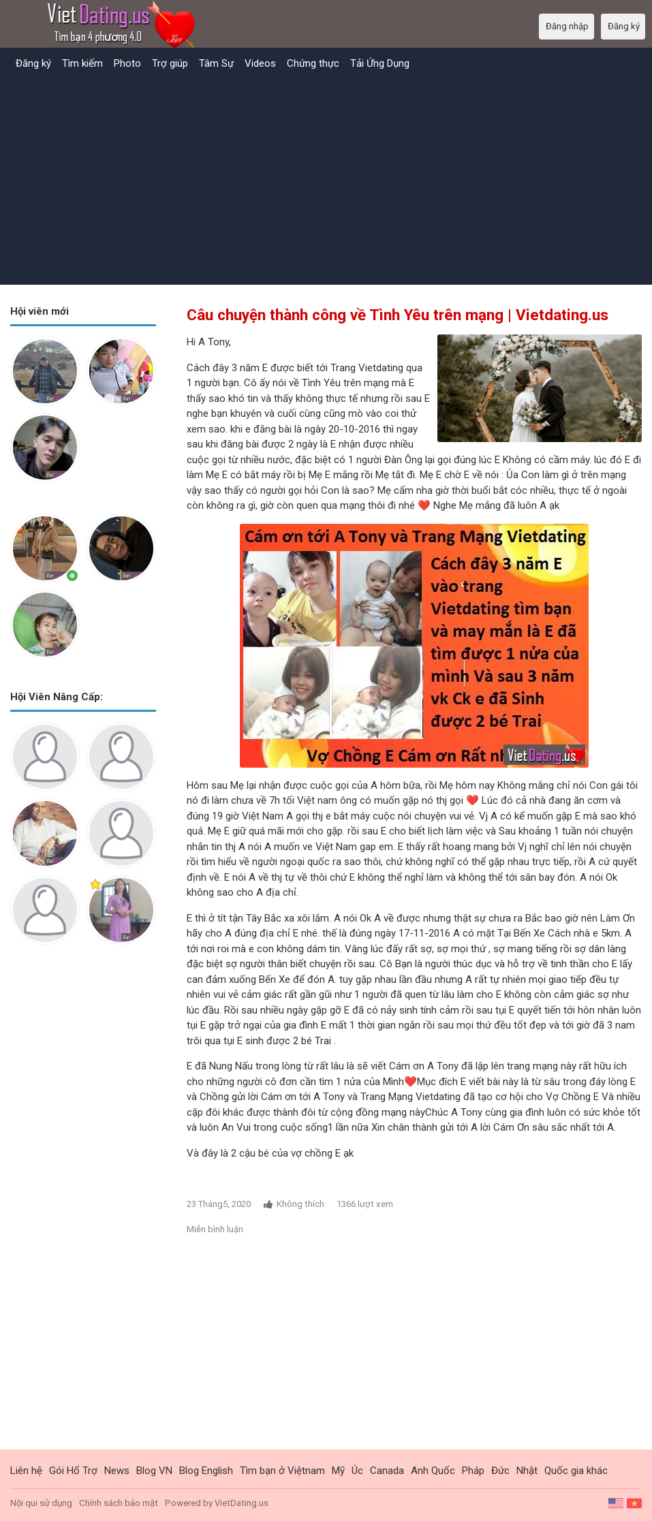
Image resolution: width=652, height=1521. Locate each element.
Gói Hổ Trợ (73, 1470)
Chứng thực (313, 63)
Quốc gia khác (576, 1470)
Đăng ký (33, 63)
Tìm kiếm (82, 63)
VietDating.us (241, 1503)
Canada (387, 1470)
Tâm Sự (216, 63)
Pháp (473, 1470)
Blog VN (154, 1470)
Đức (500, 1470)
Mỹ (338, 1470)
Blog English (206, 1470)
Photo (127, 63)
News (116, 1470)
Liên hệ (26, 1470)
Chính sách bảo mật (118, 1503)
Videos (260, 63)
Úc (357, 1470)
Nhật (527, 1470)
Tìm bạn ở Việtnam (282, 1470)
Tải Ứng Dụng (379, 63)
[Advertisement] (326, 179)
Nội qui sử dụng (41, 1503)
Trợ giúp (170, 63)
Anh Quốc (433, 1470)
